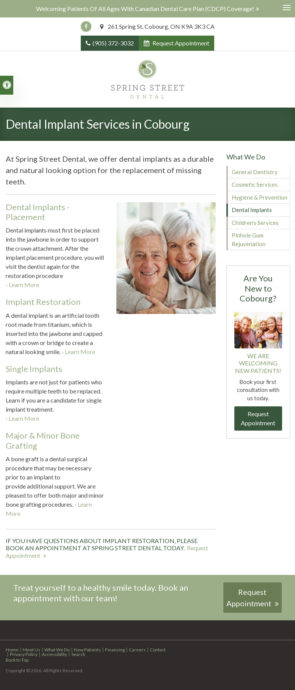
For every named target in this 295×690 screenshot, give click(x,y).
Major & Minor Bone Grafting (43, 440)
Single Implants (34, 369)
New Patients (87, 650)
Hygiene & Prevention (259, 197)
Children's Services (255, 222)
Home (12, 650)
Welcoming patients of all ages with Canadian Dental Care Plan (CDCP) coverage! (145, 8)
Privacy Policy (24, 654)
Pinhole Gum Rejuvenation (248, 239)
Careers (137, 650)
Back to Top (17, 660)
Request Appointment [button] (180, 43)
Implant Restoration (43, 302)
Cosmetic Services (255, 184)
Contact (158, 650)
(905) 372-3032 (113, 43)
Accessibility (54, 654)
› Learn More (22, 284)
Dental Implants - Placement (37, 212)
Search (78, 654)
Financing (115, 650)
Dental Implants (252, 209)
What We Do (57, 650)
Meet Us (31, 650)
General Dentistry (255, 172)
